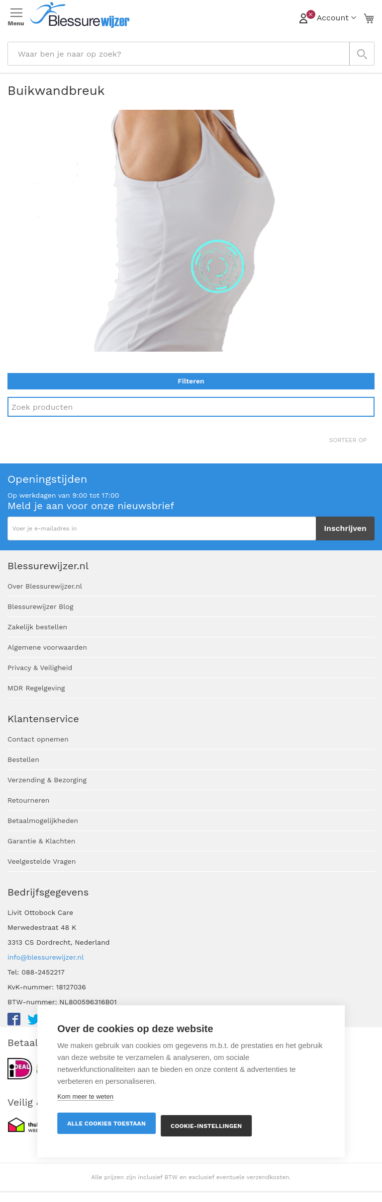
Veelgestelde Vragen (41, 861)
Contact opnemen (38, 739)
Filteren (191, 381)
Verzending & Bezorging (47, 780)
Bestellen (23, 759)
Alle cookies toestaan (106, 1123)
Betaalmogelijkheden (42, 821)
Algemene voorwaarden (47, 647)
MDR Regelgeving (36, 688)
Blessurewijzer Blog (40, 606)
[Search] (191, 407)
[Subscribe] (345, 528)
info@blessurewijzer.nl (45, 957)
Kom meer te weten (85, 1096)
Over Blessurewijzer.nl (44, 586)
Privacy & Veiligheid (39, 668)
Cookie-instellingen (206, 1126)
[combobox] (191, 54)
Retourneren (28, 800)
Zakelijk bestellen (37, 627)
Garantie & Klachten (41, 841)
